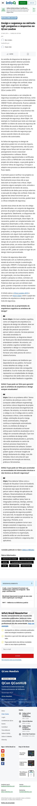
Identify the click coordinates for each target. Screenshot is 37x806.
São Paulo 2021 (23, 699)
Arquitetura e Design (9, 558)
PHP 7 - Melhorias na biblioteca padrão (15, 603)
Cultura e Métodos (9, 17)
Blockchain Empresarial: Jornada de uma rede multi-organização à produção (17, 597)
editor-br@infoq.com (7, 792)
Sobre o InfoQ (6, 733)
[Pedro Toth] (2, 47)
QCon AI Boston (27, 721)
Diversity (4, 740)
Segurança (14, 565)
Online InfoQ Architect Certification (26, 715)
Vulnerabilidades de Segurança (22, 562)
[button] (18, 656)
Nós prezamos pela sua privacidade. (12, 660)
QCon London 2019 (21, 293)
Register (23, 3)
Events (4, 724)
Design (5, 562)
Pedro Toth (8, 47)
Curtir (11, 54)
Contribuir (5, 727)
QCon (4, 565)
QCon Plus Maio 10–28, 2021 (9, 702)
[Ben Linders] (2, 40)
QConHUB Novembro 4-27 (8, 699)
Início (3, 711)
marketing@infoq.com (25, 792)
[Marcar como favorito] (28, 54)
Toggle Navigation (3, 2)
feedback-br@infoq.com (8, 786)
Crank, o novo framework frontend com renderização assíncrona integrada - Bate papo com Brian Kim (16, 589)
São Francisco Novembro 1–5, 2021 (26, 703)
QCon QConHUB (14, 683)
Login (3, 717)
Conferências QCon (7, 720)
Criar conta (5, 714)
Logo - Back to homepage (11, 2)
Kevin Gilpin (17, 296)
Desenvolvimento (10, 583)
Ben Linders (8, 40)
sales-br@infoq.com (24, 786)
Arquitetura (26, 565)
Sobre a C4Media (7, 736)
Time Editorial (6, 730)
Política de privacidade (8, 803)
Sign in (32, 3)
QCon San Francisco (28, 734)
